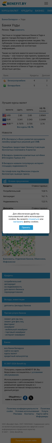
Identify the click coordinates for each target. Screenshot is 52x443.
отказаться (33, 219)
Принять (26, 227)
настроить (18, 221)
